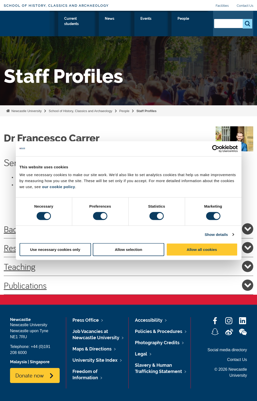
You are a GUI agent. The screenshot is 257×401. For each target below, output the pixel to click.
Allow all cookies (202, 249)
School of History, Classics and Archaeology (56, 6)
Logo (27, 26)
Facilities (222, 6)
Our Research (106, 27)
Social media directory (227, 350)
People (198, 24)
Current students (133, 27)
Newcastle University (26, 111)
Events (176, 24)
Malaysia (18, 361)
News (156, 24)
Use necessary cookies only (55, 249)
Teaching (128, 266)
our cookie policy (58, 187)
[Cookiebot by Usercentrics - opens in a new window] (216, 148)
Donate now (29, 375)
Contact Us (245, 6)
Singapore (40, 361)
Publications (128, 285)
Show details (216, 234)
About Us (59, 27)
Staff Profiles (146, 111)
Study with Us (81, 27)
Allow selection (128, 249)
